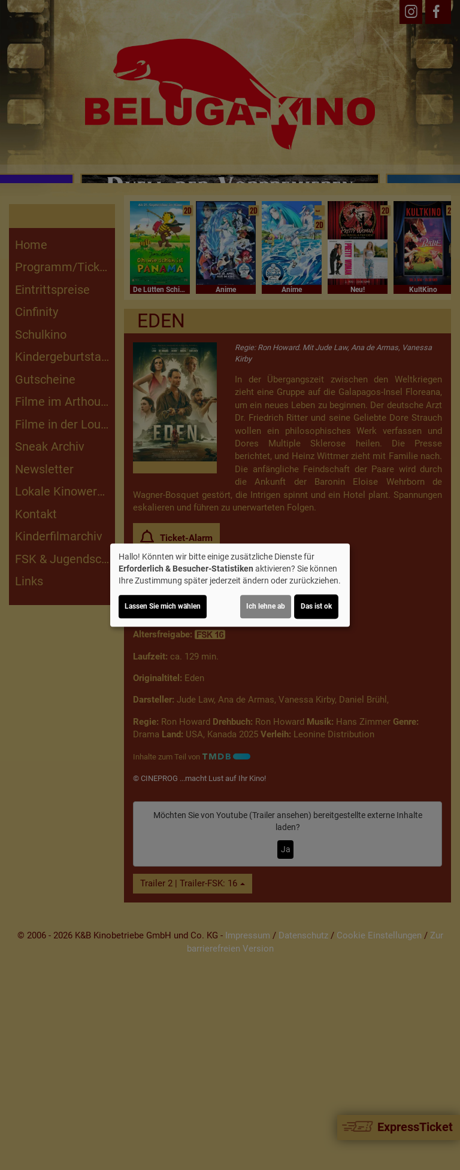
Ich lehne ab (265, 606)
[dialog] (230, 585)
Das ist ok (316, 606)
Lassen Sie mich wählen (163, 606)
